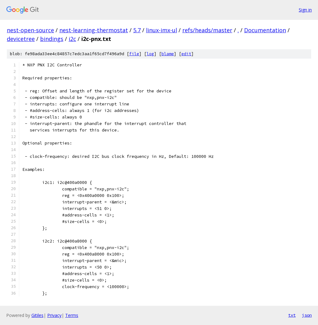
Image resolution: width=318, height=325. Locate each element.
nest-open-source (30, 30)
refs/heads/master (207, 30)
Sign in (305, 10)
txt (292, 315)
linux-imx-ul (161, 30)
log (150, 53)
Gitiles (37, 315)
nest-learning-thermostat (93, 30)
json (307, 315)
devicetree (21, 38)
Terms (71, 315)
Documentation (265, 30)
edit (186, 53)
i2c (72, 38)
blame (167, 53)
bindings (51, 38)
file (134, 53)
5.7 (137, 30)
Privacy (54, 315)
